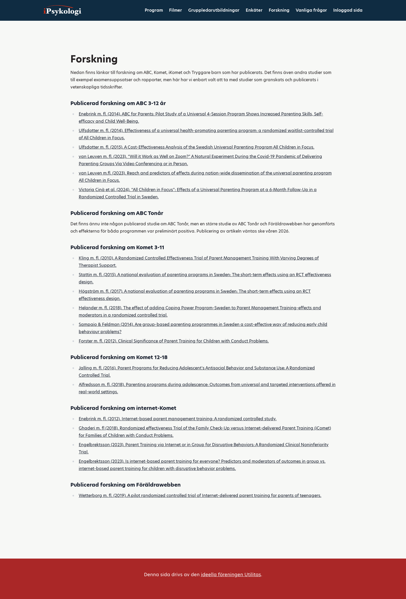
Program (154, 10)
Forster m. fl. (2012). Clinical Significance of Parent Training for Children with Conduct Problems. (174, 349)
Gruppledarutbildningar (214, 10)
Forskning (279, 10)
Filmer (175, 10)
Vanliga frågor (311, 10)
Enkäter (254, 10)
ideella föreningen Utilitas (231, 574)
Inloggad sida (348, 10)
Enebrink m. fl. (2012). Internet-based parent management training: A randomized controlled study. (178, 427)
